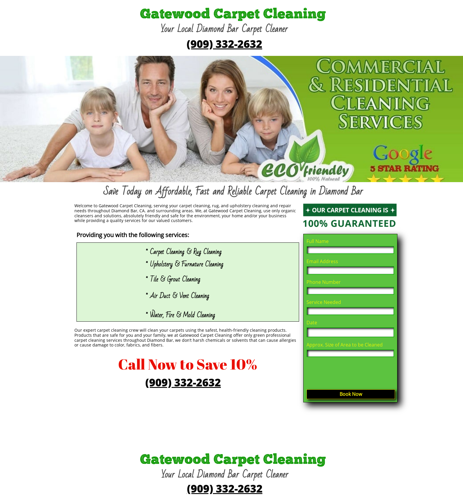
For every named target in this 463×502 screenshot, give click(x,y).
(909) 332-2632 (224, 44)
